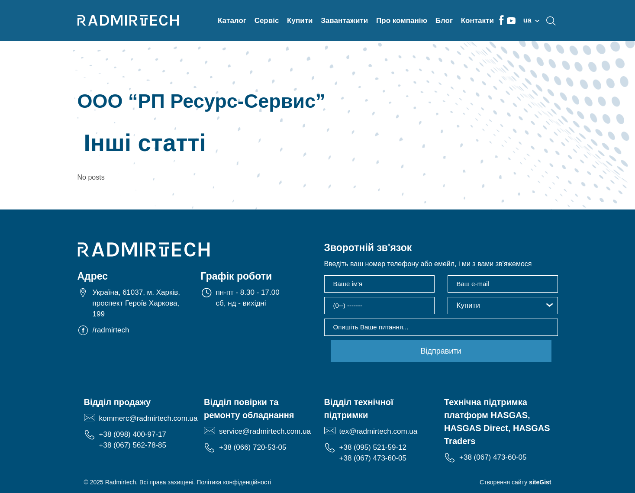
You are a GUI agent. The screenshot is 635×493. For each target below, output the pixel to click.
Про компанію (401, 20)
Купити (300, 20)
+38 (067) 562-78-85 (132, 445)
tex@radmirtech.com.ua (378, 431)
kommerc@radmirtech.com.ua (148, 418)
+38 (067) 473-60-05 (372, 458)
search (551, 20)
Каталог (232, 20)
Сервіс (267, 20)
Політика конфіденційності (234, 482)
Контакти (477, 20)
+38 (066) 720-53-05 (252, 447)
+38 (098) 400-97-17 (132, 434)
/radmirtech (111, 330)
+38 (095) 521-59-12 (372, 447)
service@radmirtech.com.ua (265, 431)
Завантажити (344, 20)
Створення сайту (515, 482)
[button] (503, 305)
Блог (444, 20)
